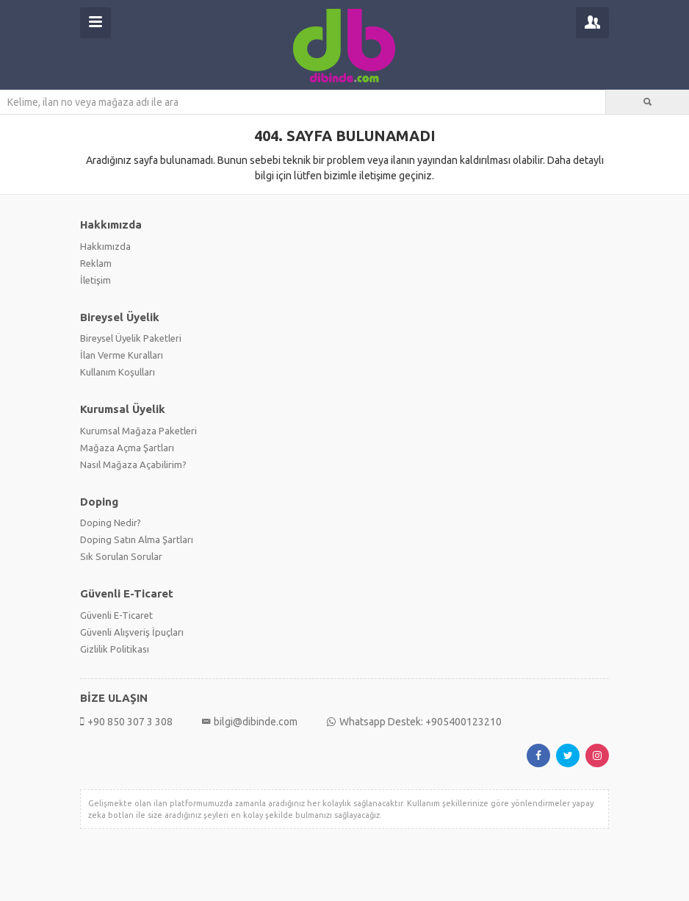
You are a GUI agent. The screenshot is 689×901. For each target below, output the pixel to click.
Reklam (96, 263)
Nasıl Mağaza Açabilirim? (133, 464)
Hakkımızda (105, 246)
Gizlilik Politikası (114, 649)
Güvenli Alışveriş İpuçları (132, 632)
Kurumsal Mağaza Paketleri (138, 431)
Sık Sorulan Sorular (121, 556)
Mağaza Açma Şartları (127, 447)
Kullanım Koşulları (117, 372)
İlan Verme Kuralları (121, 355)
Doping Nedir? (110, 522)
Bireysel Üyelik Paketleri (130, 338)
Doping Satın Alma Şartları (136, 539)
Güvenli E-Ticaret (116, 615)
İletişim (95, 280)
